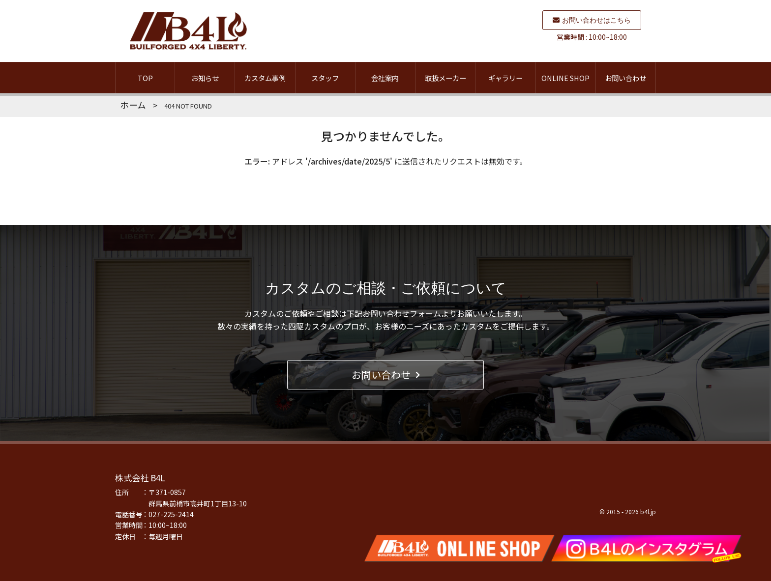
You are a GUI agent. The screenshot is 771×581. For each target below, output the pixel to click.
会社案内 (385, 78)
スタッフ (325, 78)
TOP (145, 78)
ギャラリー (505, 78)
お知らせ (205, 78)
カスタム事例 (265, 78)
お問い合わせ (625, 78)
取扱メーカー (445, 78)
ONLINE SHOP (565, 78)
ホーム (133, 105)
